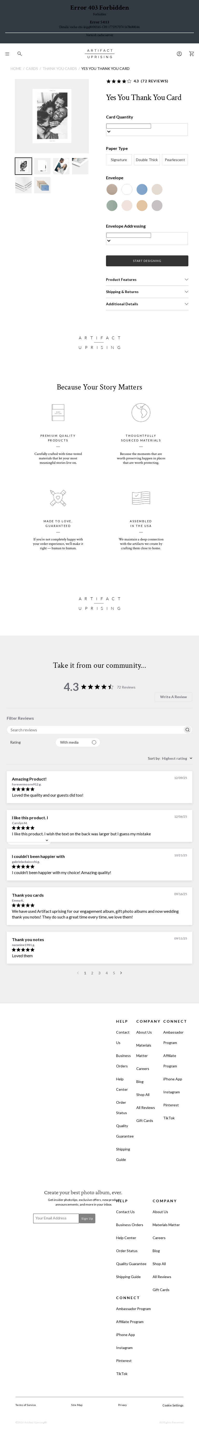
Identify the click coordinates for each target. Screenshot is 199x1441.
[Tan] (142, 205)
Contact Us (123, 1037)
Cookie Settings (172, 1405)
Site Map (76, 1404)
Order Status (121, 1107)
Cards (32, 68)
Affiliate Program (170, 1060)
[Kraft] (112, 189)
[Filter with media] (77, 742)
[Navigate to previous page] (78, 973)
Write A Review (173, 697)
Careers (142, 1068)
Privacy (122, 1404)
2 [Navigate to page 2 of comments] (92, 973)
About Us (144, 1032)
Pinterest (171, 1105)
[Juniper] (112, 205)
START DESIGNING (147, 260)
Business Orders (123, 1060)
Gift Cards (144, 1120)
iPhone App (172, 1079)
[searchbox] (95, 729)
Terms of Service (26, 1404)
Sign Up (87, 1218)
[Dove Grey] (157, 205)
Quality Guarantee (125, 1130)
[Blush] (127, 205)
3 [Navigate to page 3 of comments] (99, 973)
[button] (147, 280)
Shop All (143, 1094)
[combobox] (29, 742)
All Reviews (145, 1107)
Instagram (171, 1092)
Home (16, 68)
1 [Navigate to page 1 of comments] (85, 973)
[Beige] (157, 189)
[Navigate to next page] (121, 973)
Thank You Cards (59, 68)
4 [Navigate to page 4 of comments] (107, 973)
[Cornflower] (142, 189)
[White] (127, 189)
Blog (140, 1081)
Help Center (122, 1084)
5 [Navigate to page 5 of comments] (114, 973)
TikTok (169, 1118)
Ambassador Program (173, 1037)
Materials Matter (143, 1050)
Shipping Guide (123, 1154)
